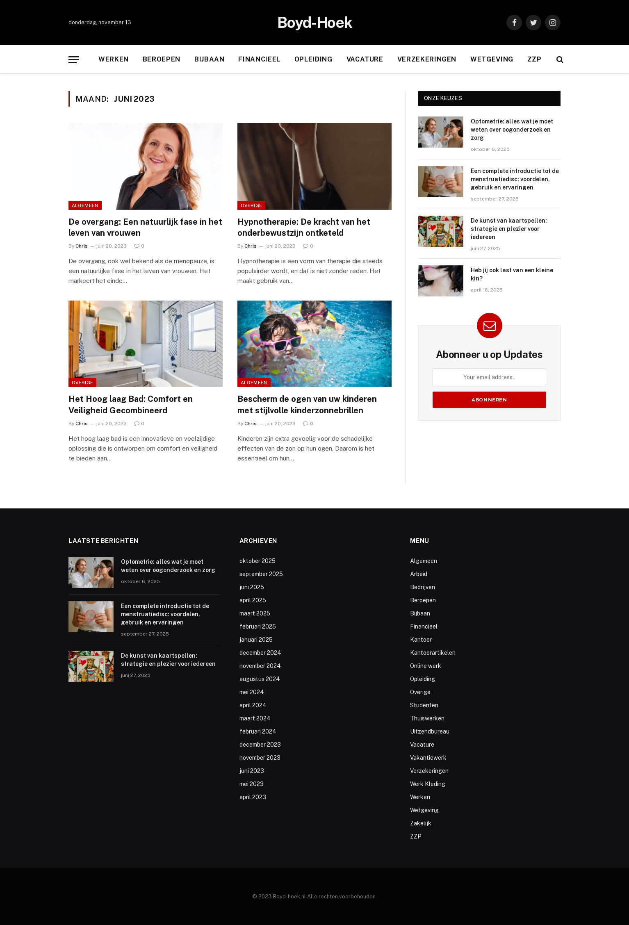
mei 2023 (251, 784)
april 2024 (253, 705)
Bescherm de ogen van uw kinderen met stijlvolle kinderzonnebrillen (307, 404)
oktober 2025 (257, 561)
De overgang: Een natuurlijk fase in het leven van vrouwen (145, 227)
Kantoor (421, 639)
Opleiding (313, 59)
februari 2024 (257, 731)
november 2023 (259, 757)
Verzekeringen (426, 59)
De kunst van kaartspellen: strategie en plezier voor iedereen (509, 228)
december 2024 (260, 652)
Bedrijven (422, 587)
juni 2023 (251, 771)
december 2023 (260, 744)
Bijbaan (209, 59)
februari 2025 (257, 626)
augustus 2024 (259, 679)
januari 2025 (256, 639)
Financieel (259, 59)
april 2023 (252, 797)
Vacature (364, 59)
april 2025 (252, 600)
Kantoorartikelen (433, 652)
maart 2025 (254, 613)
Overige (251, 205)
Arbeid (418, 574)
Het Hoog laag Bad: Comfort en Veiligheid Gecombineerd (130, 404)
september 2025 (261, 574)
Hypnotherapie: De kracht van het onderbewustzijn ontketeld (303, 227)
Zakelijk (420, 823)
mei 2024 (251, 692)
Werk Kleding (427, 784)
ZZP (534, 59)
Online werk (425, 666)
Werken (113, 59)
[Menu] (73, 59)
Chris (81, 246)
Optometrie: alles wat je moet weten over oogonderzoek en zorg (512, 129)
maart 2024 (255, 718)
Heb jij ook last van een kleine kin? (512, 274)
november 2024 (260, 666)
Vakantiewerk (428, 757)
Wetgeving (491, 59)
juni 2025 (251, 587)
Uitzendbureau (429, 731)
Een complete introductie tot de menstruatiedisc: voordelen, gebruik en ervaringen (515, 179)
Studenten (424, 705)
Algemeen (85, 205)
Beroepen (161, 59)
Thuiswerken (427, 718)
